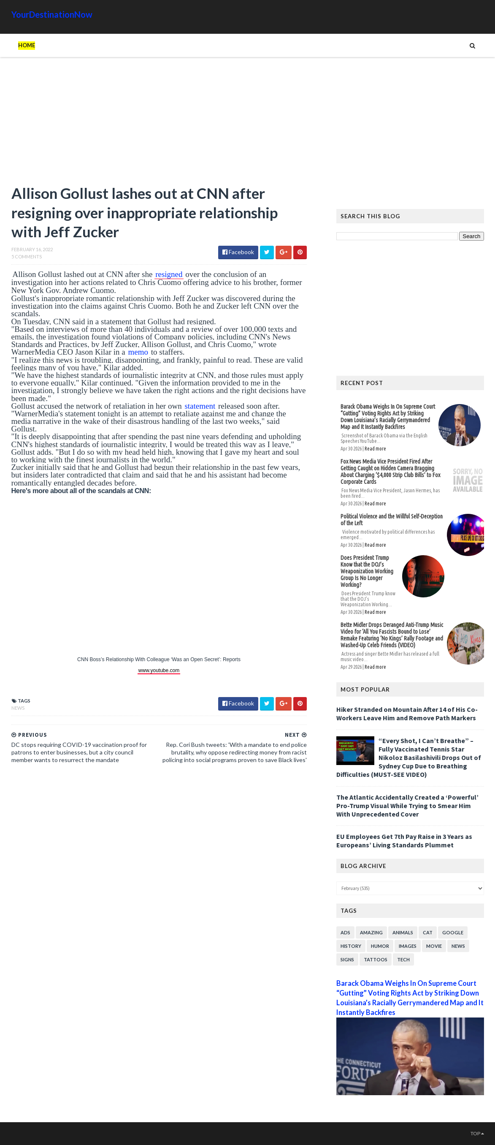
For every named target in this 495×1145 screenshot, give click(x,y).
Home (26, 45)
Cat (428, 932)
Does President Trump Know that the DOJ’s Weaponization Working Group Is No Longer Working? (367, 571)
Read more (375, 448)
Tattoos (375, 959)
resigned (168, 274)
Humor (380, 946)
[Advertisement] (159, 124)
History (351, 946)
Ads (345, 932)
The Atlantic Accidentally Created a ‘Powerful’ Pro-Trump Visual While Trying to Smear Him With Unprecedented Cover (407, 805)
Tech (403, 959)
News (17, 708)
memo (138, 351)
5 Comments (26, 256)
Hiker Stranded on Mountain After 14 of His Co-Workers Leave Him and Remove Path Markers (407, 713)
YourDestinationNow (51, 14)
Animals (402, 932)
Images (408, 946)
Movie (434, 946)
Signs (347, 959)
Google (452, 932)
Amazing (371, 932)
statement (199, 406)
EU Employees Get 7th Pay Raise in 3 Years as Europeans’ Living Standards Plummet (404, 840)
